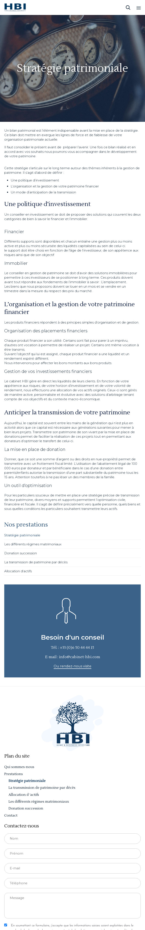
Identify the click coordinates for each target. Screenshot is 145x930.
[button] (72, 666)
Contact (10, 815)
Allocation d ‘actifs (24, 795)
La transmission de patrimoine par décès (35, 562)
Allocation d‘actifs (18, 571)
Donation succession (20, 553)
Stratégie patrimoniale (22, 535)
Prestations (13, 774)
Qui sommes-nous (19, 767)
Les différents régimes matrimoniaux (33, 544)
